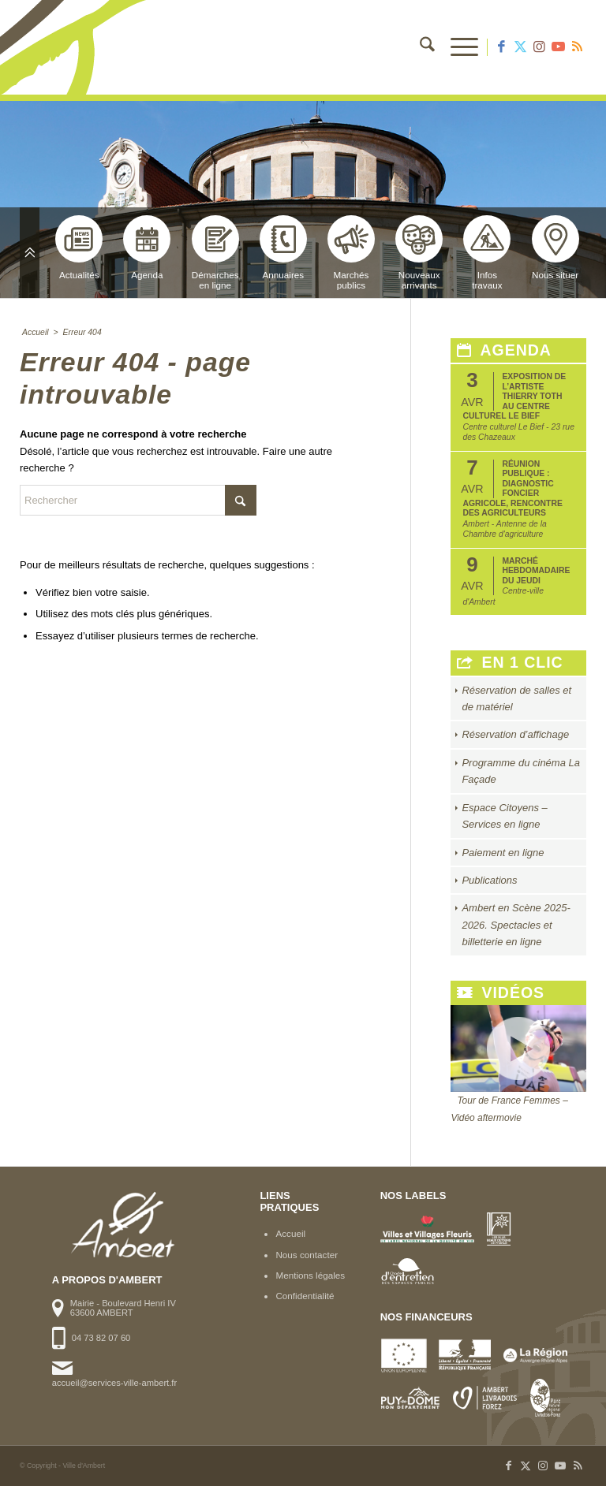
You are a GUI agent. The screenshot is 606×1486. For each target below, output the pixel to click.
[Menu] (456, 47)
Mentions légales (310, 1275)
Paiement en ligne (503, 852)
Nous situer (555, 247)
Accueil (290, 1233)
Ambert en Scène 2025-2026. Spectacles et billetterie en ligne (516, 925)
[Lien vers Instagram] (538, 47)
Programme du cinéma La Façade (521, 771)
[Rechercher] (419, 47)
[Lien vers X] (520, 47)
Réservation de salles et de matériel (516, 698)
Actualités (79, 247)
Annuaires (283, 247)
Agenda (146, 247)
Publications (489, 880)
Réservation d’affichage (515, 734)
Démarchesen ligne (215, 252)
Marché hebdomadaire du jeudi (536, 571)
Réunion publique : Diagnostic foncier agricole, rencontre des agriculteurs (512, 488)
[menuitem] (419, 47)
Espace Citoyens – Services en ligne (504, 816)
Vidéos (500, 993)
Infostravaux (487, 252)
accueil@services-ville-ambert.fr (114, 1382)
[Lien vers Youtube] (557, 47)
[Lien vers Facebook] (501, 47)
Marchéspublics (351, 252)
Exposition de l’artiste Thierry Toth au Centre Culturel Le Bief (514, 396)
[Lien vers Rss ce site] (576, 47)
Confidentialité (304, 1295)
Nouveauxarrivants (419, 252)
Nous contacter (306, 1255)
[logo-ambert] (83, 47)
